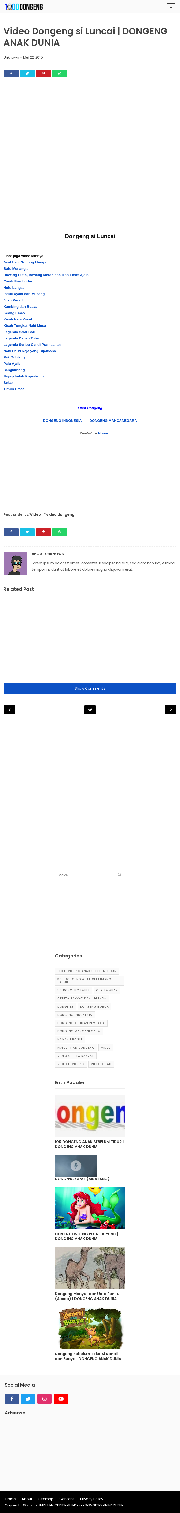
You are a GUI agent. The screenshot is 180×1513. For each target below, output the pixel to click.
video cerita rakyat (75, 1056)
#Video (34, 514)
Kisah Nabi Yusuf (18, 319)
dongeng (65, 1007)
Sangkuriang (14, 370)
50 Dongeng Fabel (73, 990)
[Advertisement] (90, 121)
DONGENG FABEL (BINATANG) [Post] (82, 1179)
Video (106, 1048)
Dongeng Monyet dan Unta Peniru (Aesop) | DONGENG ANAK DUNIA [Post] (87, 1296)
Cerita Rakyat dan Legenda (81, 998)
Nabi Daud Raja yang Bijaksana (30, 351)
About (27, 1498)
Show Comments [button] (90, 688)
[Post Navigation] (90, 709)
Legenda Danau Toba (21, 338)
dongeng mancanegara (78, 1031)
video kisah (101, 1064)
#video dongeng (59, 514)
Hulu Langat (14, 288)
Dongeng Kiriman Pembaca (81, 1023)
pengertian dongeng (76, 1048)
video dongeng (71, 1064)
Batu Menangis (16, 269)
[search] (119, 874)
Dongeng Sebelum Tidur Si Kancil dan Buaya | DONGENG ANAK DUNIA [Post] (88, 1356)
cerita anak (107, 990)
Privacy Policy (91, 1498)
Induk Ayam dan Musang (24, 294)
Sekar (8, 383)
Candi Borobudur (18, 281)
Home (103, 433)
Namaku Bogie (69, 1039)
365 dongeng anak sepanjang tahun (84, 980)
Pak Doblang (14, 357)
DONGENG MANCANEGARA (113, 421)
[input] (90, 875)
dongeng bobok (94, 1007)
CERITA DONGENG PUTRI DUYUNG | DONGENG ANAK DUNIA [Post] (86, 1237)
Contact (66, 1498)
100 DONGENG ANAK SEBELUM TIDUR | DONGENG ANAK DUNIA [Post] (89, 1144)
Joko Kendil (13, 300)
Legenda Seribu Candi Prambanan (32, 345)
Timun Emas (14, 389)
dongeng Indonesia (74, 1015)
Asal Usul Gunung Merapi (25, 262)
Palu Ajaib (12, 364)
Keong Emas (14, 313)
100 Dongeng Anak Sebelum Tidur (86, 971)
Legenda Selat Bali (19, 332)
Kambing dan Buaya (20, 307)
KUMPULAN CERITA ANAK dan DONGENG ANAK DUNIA (79, 1505)
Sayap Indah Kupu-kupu (24, 376)
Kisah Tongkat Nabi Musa (25, 326)
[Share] (11, 73)
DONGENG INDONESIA (62, 421)
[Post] (90, 1117)
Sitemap (45, 1498)
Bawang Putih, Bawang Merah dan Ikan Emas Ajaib (46, 275)
